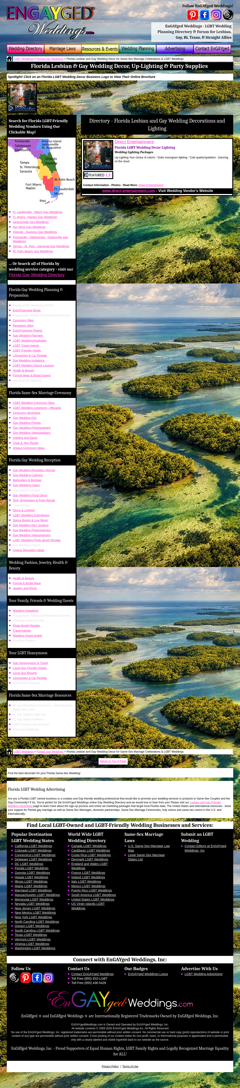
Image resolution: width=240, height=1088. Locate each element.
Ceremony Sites (23, 320)
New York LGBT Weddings (33, 917)
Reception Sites (23, 325)
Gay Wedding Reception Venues (34, 470)
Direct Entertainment (134, 141)
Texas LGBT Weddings (31, 935)
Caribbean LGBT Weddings (90, 850)
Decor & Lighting (24, 510)
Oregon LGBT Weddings (32, 926)
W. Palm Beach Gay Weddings (33, 251)
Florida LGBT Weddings (31, 868)
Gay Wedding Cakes (26, 485)
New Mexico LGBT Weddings (35, 912)
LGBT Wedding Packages (30, 340)
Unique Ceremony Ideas (29, 448)
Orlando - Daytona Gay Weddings (35, 232)
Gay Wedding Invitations (29, 360)
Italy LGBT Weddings (86, 881)
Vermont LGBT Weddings (32, 939)
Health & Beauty (23, 370)
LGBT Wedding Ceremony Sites (34, 403)
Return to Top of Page (113, 761)
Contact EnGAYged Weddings (92, 974)
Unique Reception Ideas (28, 550)
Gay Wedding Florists (27, 422)
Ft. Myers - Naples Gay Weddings (35, 217)
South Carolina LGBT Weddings (37, 930)
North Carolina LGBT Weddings (37, 921)
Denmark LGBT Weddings (89, 859)
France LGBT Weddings (88, 873)
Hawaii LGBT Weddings (31, 877)
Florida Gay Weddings (50, 59)
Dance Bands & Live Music (30, 520)
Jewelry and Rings (25, 588)
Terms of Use (130, 1066)
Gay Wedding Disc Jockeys (31, 525)
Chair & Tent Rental (25, 443)
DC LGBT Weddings (29, 864)
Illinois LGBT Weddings (31, 881)
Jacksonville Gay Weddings (31, 222)
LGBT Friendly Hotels (27, 350)
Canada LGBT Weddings (88, 846)
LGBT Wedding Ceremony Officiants (37, 408)
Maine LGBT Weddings (31, 886)
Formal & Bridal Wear (27, 583)
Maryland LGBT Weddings (33, 890)
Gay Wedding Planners (28, 335)
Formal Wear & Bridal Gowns (32, 375)
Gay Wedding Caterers (28, 475)
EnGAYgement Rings (27, 310)
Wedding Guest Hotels (27, 635)
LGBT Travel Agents (26, 345)
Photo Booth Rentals (26, 625)
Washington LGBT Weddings (35, 948)
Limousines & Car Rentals (30, 355)
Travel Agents (22, 630)
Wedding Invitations (25, 610)
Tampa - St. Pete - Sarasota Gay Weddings (41, 246)
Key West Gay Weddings (29, 227)
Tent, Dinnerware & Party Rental (34, 500)
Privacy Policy (110, 1066)
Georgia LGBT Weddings (32, 873)
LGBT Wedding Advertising (204, 974)
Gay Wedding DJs (25, 417)
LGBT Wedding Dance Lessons (33, 365)
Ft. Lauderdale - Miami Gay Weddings (37, 212)
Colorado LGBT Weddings (33, 850)
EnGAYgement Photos (27, 330)
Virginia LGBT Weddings (32, 944)
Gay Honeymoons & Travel (30, 663)
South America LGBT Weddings (93, 895)
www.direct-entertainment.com (128, 191)
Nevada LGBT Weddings (32, 904)
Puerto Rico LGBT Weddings (91, 890)
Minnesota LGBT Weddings (34, 899)
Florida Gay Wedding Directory (37, 275)
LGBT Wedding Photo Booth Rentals (37, 540)
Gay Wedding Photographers (32, 427)
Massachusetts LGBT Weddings (37, 895)
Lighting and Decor (25, 437)
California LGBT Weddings (33, 846)
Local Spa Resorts (25, 673)
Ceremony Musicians (26, 412)
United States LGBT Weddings (92, 899)
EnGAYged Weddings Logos (148, 974)
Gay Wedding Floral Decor (30, 495)
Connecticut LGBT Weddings (35, 855)
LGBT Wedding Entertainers (31, 515)
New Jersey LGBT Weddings (35, 908)
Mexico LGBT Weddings (88, 886)
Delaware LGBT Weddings (33, 859)
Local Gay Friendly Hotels (30, 668)
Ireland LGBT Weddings (88, 877)
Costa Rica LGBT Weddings (91, 855)
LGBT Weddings (24, 59)
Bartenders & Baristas (27, 480)
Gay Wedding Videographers (31, 432)
